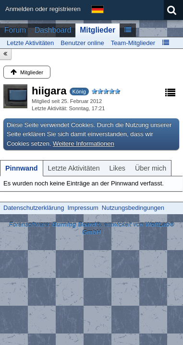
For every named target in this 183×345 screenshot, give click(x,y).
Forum (15, 30)
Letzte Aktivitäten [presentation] (74, 168)
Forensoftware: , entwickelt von (91, 228)
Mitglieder (97, 30)
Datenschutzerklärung (33, 207)
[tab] (21, 168)
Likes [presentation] (117, 168)
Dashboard (53, 30)
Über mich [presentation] (150, 168)
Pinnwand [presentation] (21, 168)
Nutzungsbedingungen (133, 207)
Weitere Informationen (83, 143)
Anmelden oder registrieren (43, 8)
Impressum (82, 207)
